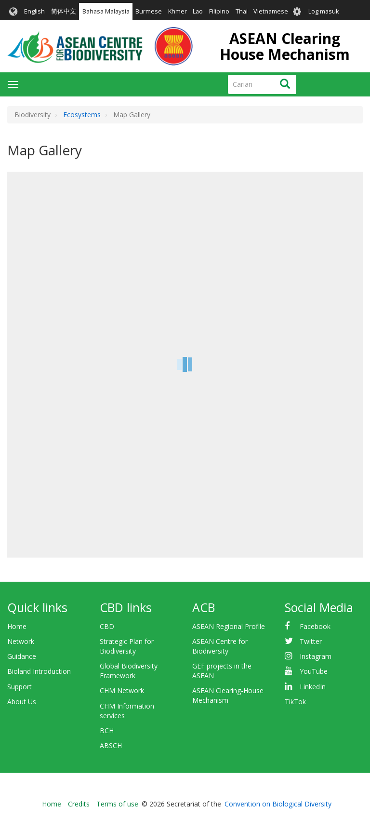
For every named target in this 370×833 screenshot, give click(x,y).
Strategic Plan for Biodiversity (127, 646)
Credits (79, 803)
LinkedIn (313, 686)
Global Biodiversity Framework (129, 670)
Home (16, 626)
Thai (242, 11)
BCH (107, 730)
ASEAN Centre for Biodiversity (220, 646)
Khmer (177, 11)
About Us (21, 701)
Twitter (311, 641)
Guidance (21, 656)
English (34, 11)
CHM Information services (127, 710)
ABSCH (111, 745)
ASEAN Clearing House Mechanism (285, 46)
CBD (107, 626)
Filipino (219, 11)
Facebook (315, 626)
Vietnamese (270, 11)
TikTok (295, 701)
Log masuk (323, 11)
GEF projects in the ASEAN (221, 670)
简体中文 (63, 11)
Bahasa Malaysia (106, 11)
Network (20, 641)
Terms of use (117, 803)
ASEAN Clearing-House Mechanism (228, 695)
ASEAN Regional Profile (228, 626)
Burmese (148, 11)
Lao (198, 11)
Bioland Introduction (39, 671)
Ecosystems (82, 114)
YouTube (314, 671)
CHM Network (122, 690)
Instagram (315, 656)
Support (19, 686)
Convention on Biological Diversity (278, 803)
